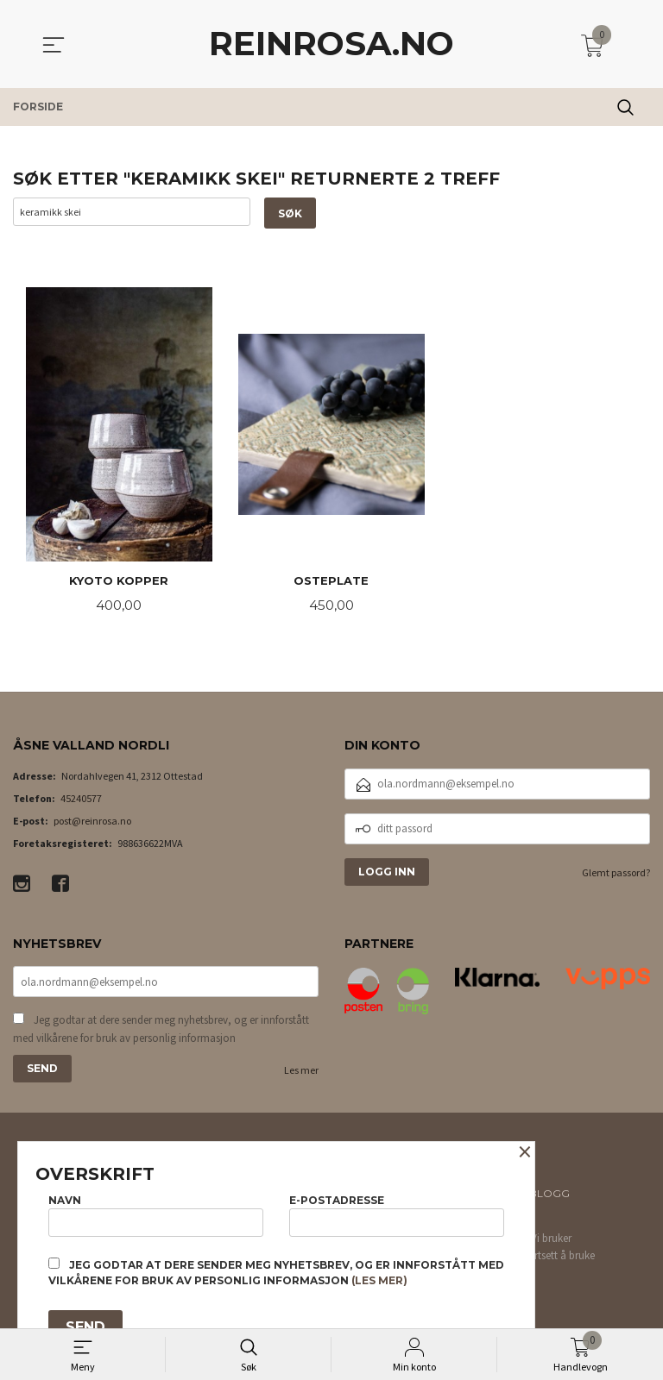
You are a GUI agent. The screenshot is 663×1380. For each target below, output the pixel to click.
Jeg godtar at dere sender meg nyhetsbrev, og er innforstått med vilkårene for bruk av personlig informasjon (161, 1032)
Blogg (549, 1196)
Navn (155, 1213)
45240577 (81, 800)
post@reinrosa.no (92, 822)
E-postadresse (396, 1213)
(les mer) (379, 1280)
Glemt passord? (616, 874)
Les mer (301, 1073)
